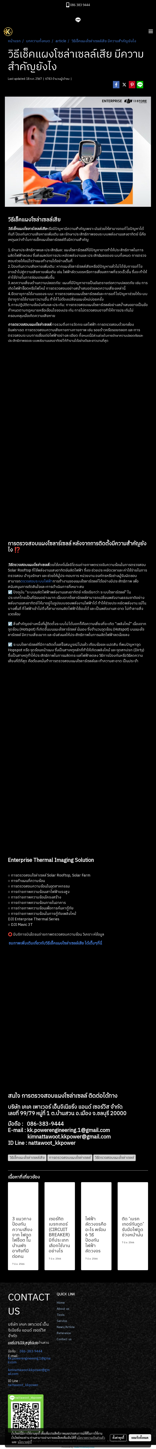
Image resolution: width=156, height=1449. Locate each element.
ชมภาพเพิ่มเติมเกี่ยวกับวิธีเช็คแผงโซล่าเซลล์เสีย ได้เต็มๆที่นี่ (55, 943)
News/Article (66, 1327)
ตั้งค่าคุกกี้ (118, 1437)
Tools (61, 1315)
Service (62, 1321)
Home (61, 1303)
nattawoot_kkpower (23, 1385)
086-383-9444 (31, 1351)
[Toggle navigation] (150, 31)
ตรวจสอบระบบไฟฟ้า (37, 581)
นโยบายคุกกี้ (25, 1442)
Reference (64, 1333)
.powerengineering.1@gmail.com (29, 1360)
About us (63, 1309)
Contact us (64, 1339)
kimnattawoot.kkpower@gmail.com (29, 1372)
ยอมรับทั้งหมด (139, 1437)
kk (10, 1358)
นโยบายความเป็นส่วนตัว (91, 1437)
